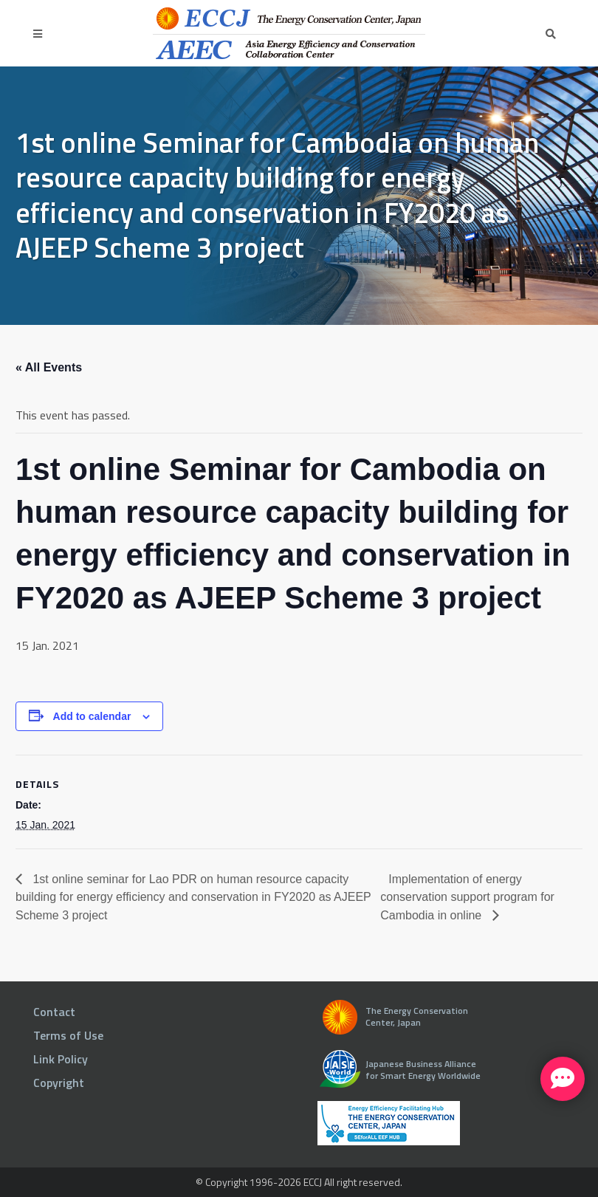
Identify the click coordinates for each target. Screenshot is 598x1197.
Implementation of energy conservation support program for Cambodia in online (467, 897)
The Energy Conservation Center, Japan (416, 1016)
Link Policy (60, 1059)
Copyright (58, 1082)
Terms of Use (68, 1035)
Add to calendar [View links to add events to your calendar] (92, 716)
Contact (54, 1012)
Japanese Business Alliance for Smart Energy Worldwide (423, 1070)
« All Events (49, 367)
